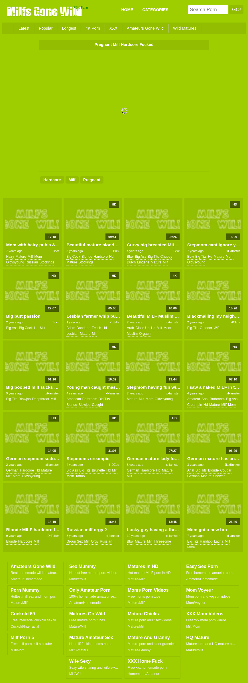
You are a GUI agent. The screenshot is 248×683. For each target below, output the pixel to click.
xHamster (233, 251)
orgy (94, 541)
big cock (73, 257)
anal (205, 399)
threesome (162, 541)
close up (142, 328)
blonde (87, 257)
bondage (83, 328)
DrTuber (53, 535)
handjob (206, 541)
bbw (130, 257)
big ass (140, 257)
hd (111, 257)
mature (20, 257)
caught (97, 405)
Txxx (55, 251)
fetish (96, 328)
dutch (131, 262)
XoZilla (114, 322)
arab (130, 328)
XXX (113, 28)
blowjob (25, 399)
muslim (132, 334)
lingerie (143, 262)
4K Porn (93, 28)
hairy (10, 257)
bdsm (70, 328)
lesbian (72, 334)
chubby (166, 257)
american (73, 399)
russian (32, 262)
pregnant (92, 180)
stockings (46, 262)
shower (219, 476)
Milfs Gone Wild (45, 11)
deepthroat (40, 399)
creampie (194, 405)
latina (218, 541)
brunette (98, 470)
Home (127, 9)
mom (38, 257)
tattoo (80, 476)
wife (217, 328)
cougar (225, 470)
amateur (193, 399)
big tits (153, 257)
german (12, 470)
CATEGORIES (155, 9)
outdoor (206, 328)
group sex (74, 541)
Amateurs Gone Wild (145, 28)
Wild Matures (184, 28)
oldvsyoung (15, 262)
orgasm (145, 334)
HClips (235, 322)
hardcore (52, 180)
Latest (24, 28)
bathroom (89, 399)
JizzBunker (232, 464)
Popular (45, 28)
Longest (69, 28)
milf (72, 180)
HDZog (114, 464)
